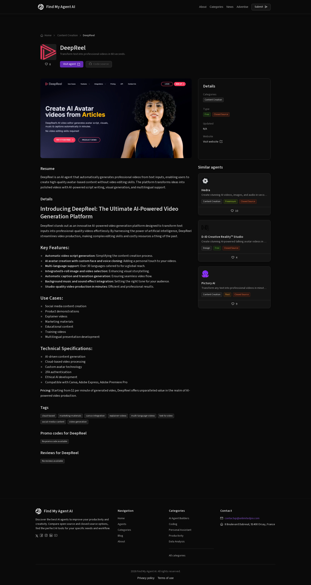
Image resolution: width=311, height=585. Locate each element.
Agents (122, 524)
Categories (216, 6)
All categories (177, 556)
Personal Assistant (180, 530)
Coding (173, 524)
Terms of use (166, 578)
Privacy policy (146, 578)
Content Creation (67, 35)
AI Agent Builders (179, 518)
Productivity (176, 536)
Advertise (242, 6)
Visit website (212, 142)
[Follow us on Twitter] (37, 536)
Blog (120, 536)
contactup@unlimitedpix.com (242, 518)
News (229, 6)
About (202, 6)
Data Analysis (177, 542)
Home (46, 35)
